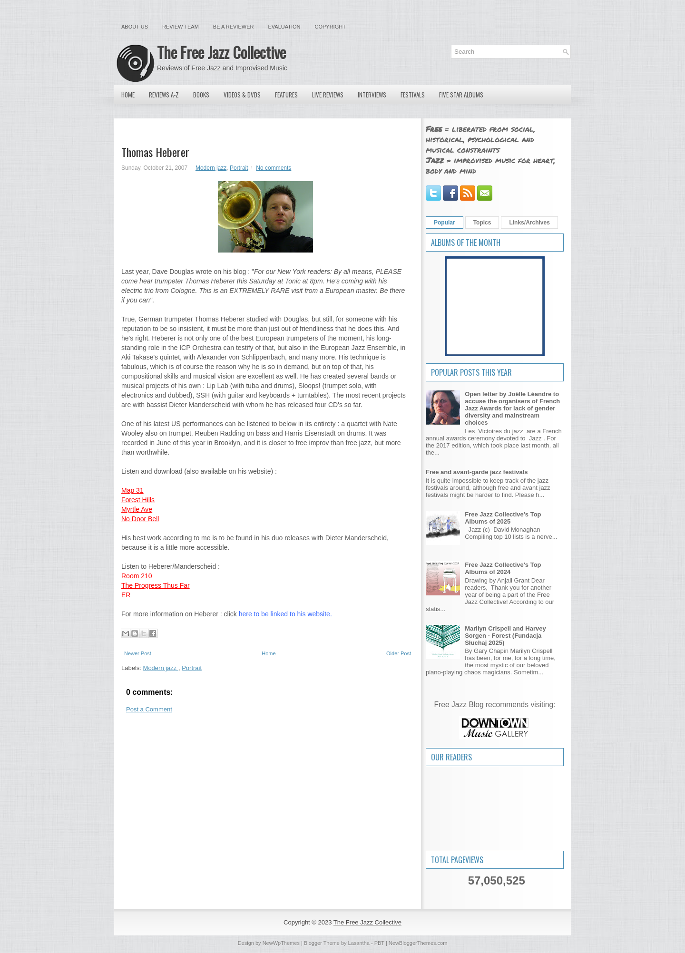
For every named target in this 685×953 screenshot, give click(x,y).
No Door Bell (140, 519)
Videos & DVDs (242, 94)
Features (286, 94)
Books (201, 94)
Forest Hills (138, 500)
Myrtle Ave (136, 509)
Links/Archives (529, 222)
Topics (482, 222)
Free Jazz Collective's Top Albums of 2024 (503, 568)
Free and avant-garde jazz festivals (477, 472)
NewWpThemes (281, 943)
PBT (379, 943)
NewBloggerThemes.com (418, 943)
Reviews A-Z (164, 94)
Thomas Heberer (155, 152)
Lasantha (359, 943)
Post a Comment (149, 709)
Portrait (239, 168)
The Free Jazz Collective (221, 52)
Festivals (413, 94)
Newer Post (137, 653)
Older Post (398, 653)
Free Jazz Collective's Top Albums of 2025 (503, 518)
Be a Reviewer (233, 26)
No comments (273, 168)
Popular (444, 222)
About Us (134, 26)
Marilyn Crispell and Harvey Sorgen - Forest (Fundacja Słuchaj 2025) (505, 635)
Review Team (180, 26)
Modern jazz (211, 168)
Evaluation (284, 26)
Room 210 (136, 576)
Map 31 (132, 490)
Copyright (330, 26)
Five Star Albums (461, 94)
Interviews (372, 94)
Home (128, 94)
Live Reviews (327, 94)
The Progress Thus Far (155, 585)
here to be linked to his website (284, 614)
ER (125, 595)
